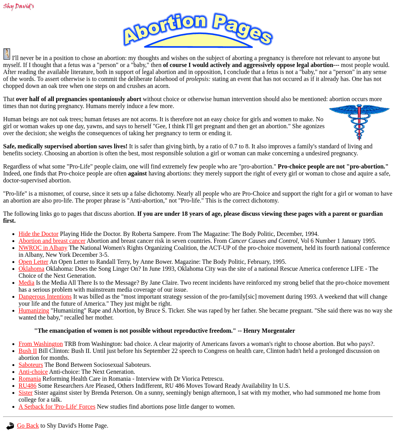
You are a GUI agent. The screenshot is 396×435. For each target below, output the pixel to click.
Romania (30, 378)
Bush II (28, 350)
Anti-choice (33, 371)
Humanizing (34, 310)
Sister (25, 392)
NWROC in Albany (43, 247)
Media (26, 282)
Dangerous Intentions (45, 296)
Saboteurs (31, 364)
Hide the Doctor (38, 233)
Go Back (22, 425)
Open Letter (33, 261)
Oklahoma (31, 268)
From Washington (41, 343)
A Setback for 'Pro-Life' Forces (57, 406)
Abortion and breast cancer (52, 240)
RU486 (27, 385)
